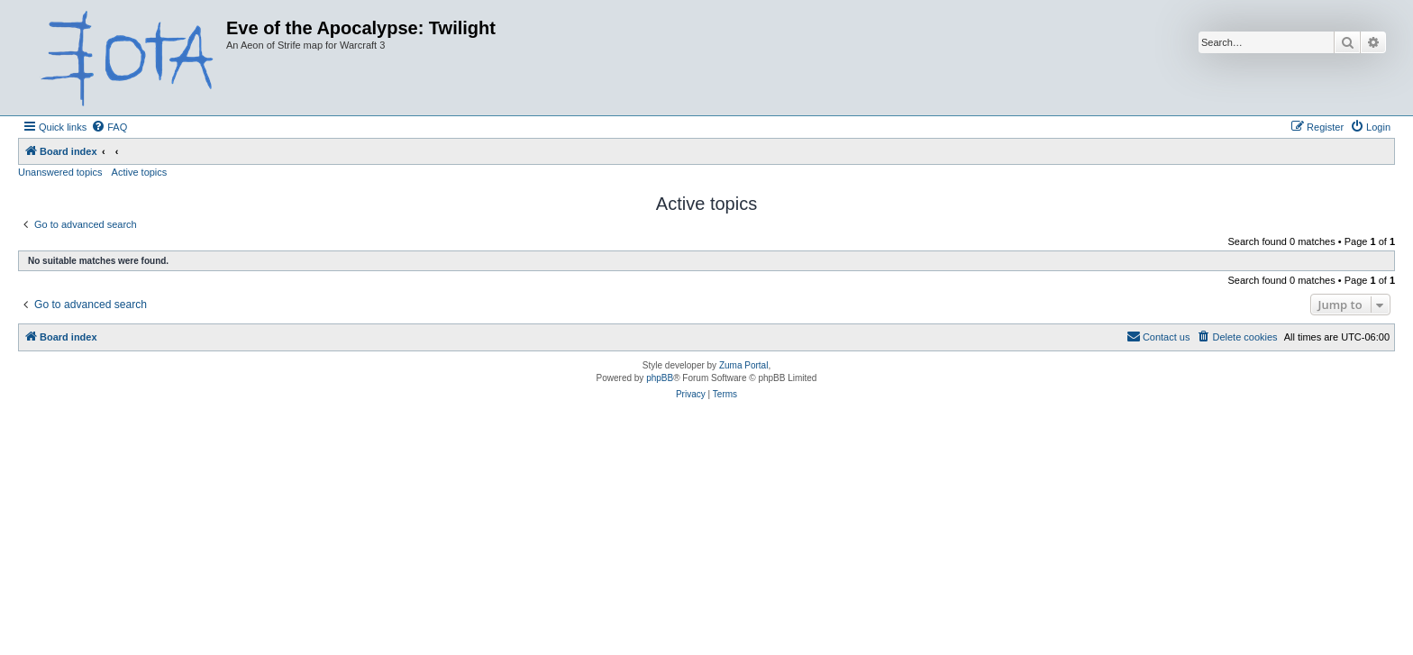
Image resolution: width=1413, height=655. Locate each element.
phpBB (659, 378)
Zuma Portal (743, 365)
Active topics (140, 172)
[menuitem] (109, 127)
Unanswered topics (60, 172)
